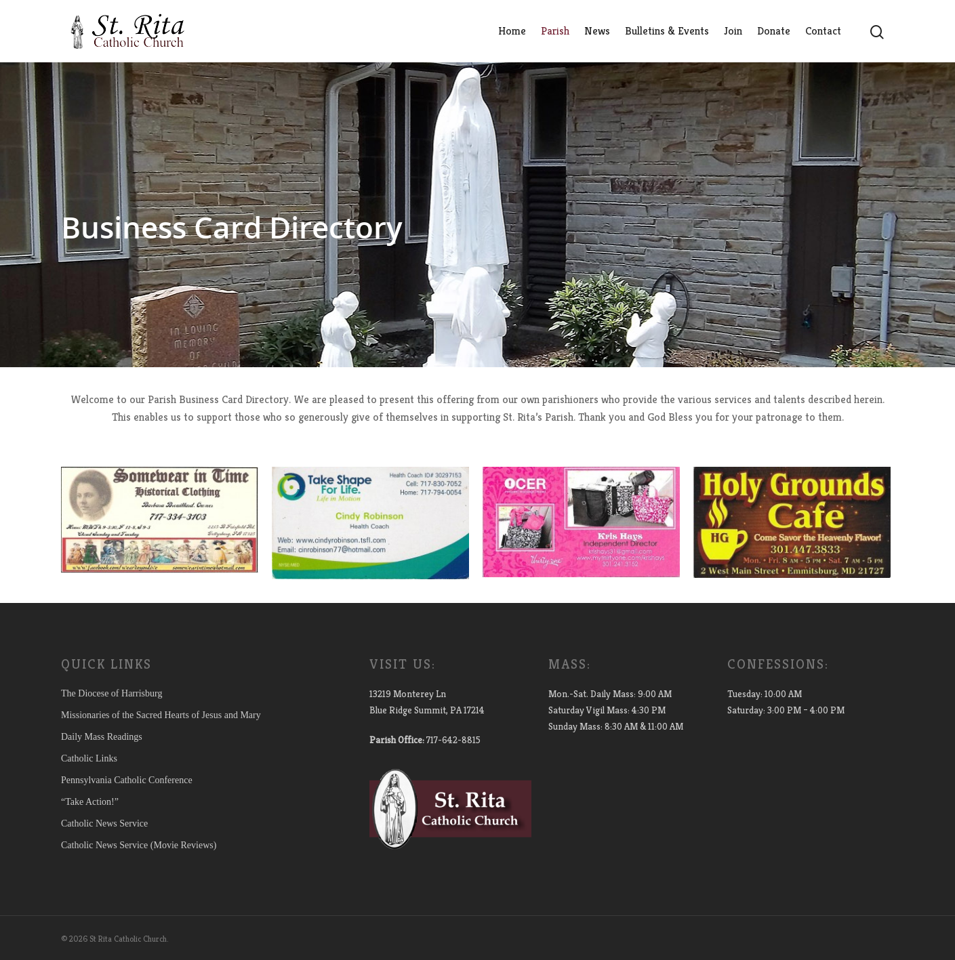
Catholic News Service (104, 823)
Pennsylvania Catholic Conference (126, 780)
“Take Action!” (90, 802)
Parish (555, 31)
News (597, 31)
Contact (823, 31)
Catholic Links (89, 758)
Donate (773, 31)
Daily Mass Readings (101, 737)
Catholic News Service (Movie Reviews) (138, 845)
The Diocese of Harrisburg (111, 693)
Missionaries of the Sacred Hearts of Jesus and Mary (161, 715)
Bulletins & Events (667, 31)
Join (733, 31)
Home (512, 31)
